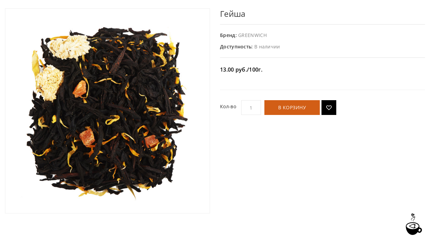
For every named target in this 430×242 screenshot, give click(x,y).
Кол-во (228, 106)
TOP (413, 224)
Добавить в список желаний (328, 107)
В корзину (292, 107)
